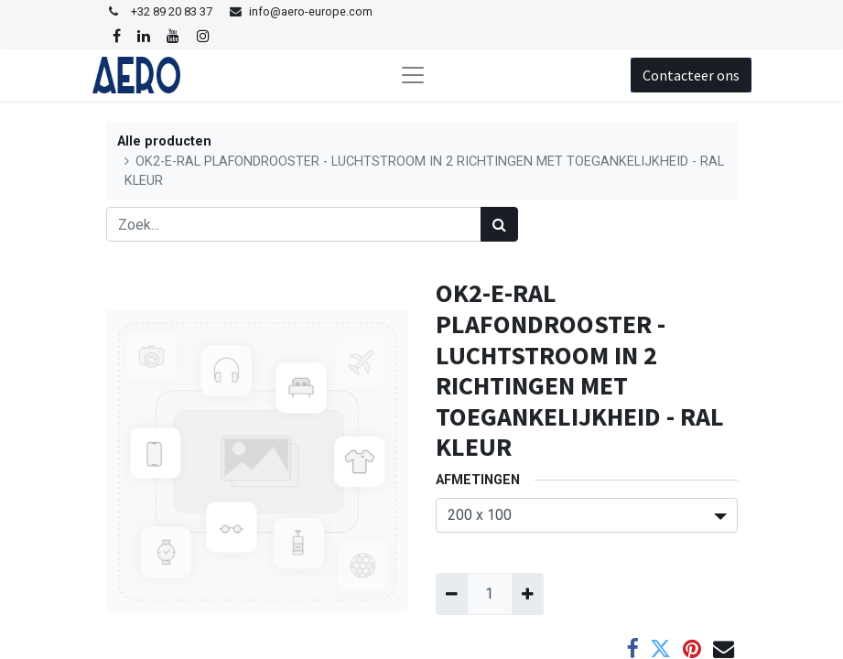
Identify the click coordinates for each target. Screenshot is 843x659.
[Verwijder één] (452, 594)
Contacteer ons (691, 75)
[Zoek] (499, 224)
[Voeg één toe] (528, 594)
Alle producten (164, 141)
